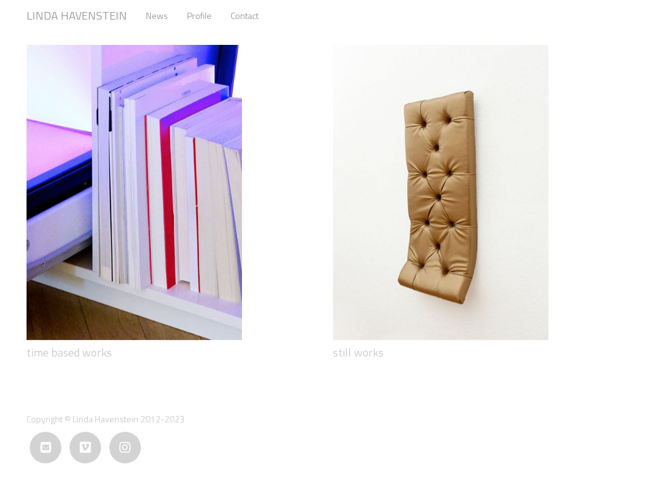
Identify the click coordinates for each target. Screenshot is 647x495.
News (157, 15)
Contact (244, 15)
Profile (199, 15)
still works (358, 352)
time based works (69, 352)
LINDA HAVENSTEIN (77, 15)
